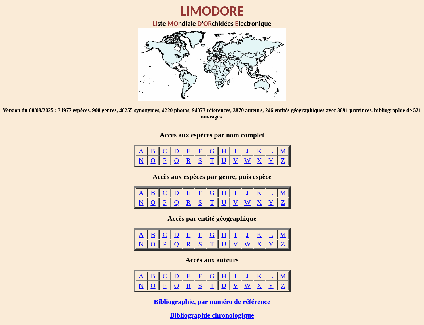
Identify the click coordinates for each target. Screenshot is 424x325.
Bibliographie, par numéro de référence (212, 301)
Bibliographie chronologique (212, 315)
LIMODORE (212, 10)
